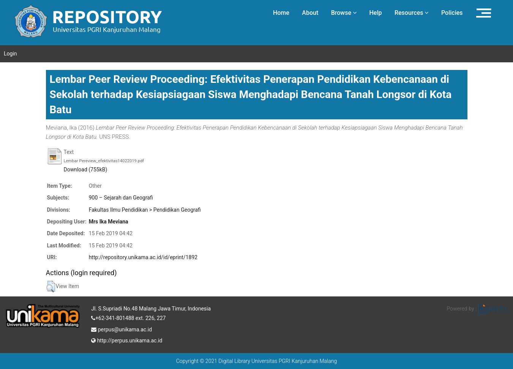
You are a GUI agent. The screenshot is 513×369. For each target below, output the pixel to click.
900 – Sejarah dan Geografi (121, 198)
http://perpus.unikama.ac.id (126, 340)
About (310, 12)
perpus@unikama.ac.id (121, 329)
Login (10, 54)
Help (375, 12)
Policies (452, 12)
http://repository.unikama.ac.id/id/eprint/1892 (143, 257)
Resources (412, 12)
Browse (344, 12)
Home (281, 12)
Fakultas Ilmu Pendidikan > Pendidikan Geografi (145, 210)
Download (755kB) (85, 169)
